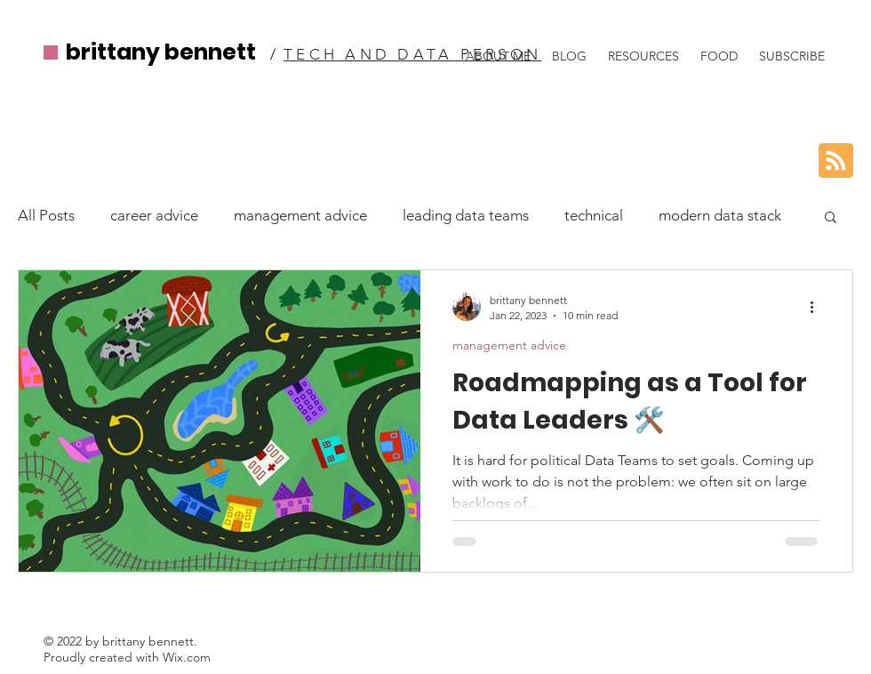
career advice (154, 215)
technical (593, 215)
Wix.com (187, 657)
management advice (300, 215)
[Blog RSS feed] (836, 161)
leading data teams (466, 215)
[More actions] (817, 306)
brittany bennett (161, 52)
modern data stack (720, 215)
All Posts (46, 215)
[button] (830, 218)
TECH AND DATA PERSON (412, 54)
